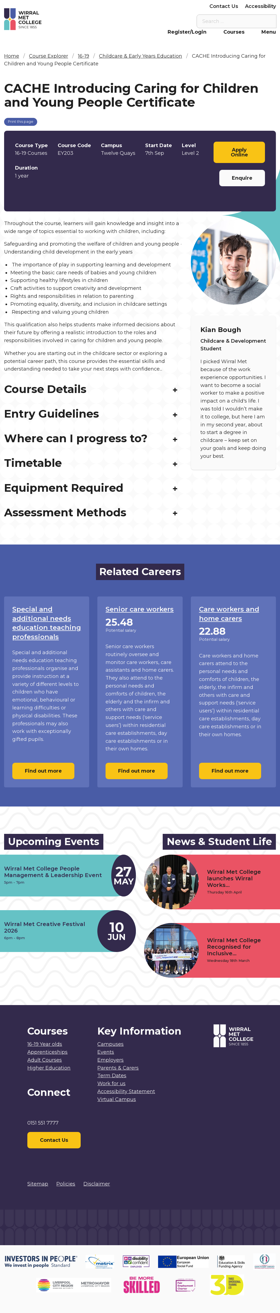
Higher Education (49, 1068)
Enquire (242, 178)
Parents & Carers (147, 6)
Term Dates (111, 1076)
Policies (65, 1184)
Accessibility (260, 6)
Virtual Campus (80, 6)
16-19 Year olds (44, 1044)
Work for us (111, 1084)
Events (105, 1052)
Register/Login (187, 32)
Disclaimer (96, 1184)
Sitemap (37, 1184)
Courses (233, 32)
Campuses (110, 1044)
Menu (268, 32)
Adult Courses (44, 1060)
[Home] (38, 19)
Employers (189, 6)
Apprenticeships (47, 1052)
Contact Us (223, 6)
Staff (112, 6)
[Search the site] (268, 21)
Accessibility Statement (126, 1091)
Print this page (20, 122)
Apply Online (239, 152)
